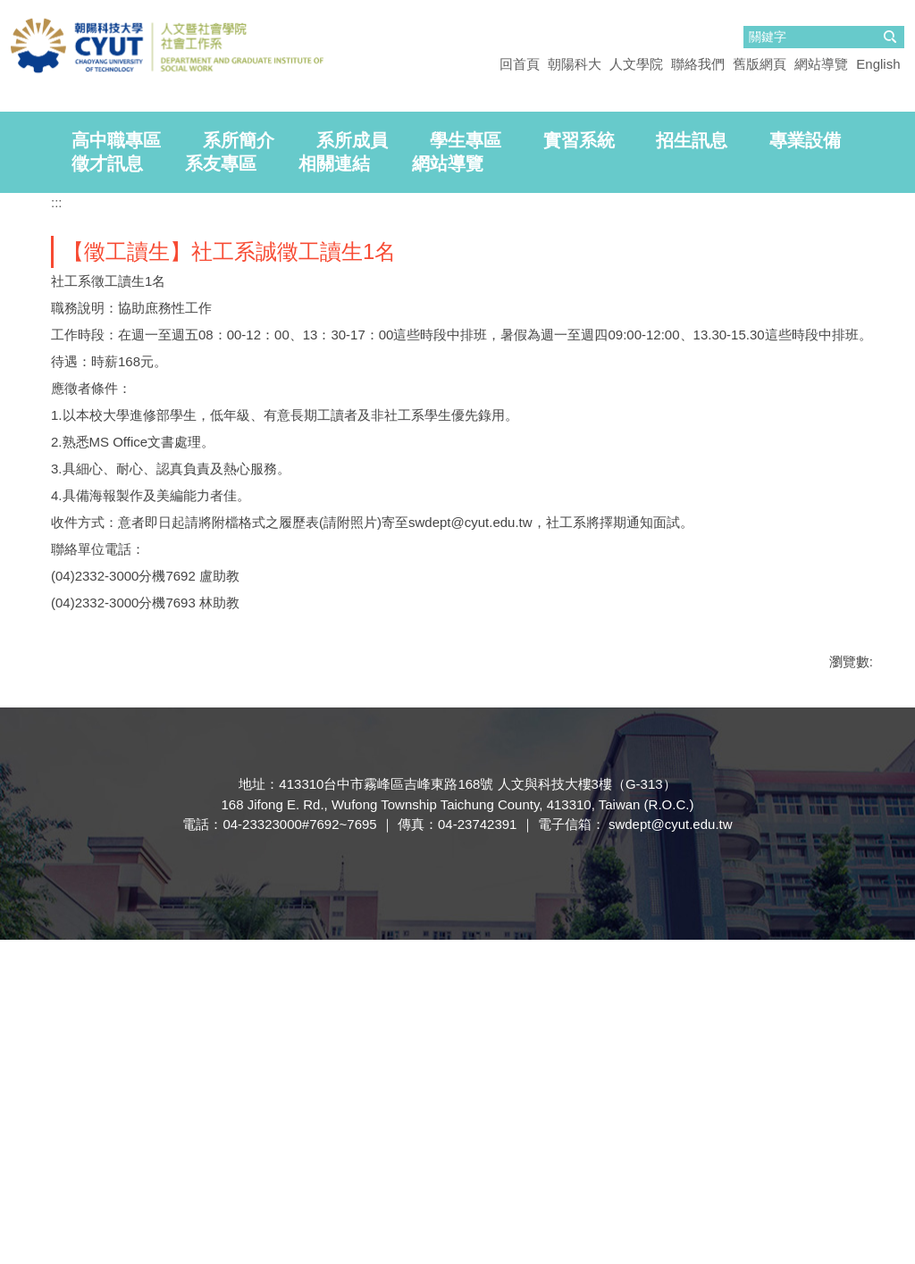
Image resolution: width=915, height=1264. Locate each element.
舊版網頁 (759, 63)
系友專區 (220, 488)
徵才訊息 (107, 488)
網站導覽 (821, 63)
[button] (22, 259)
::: (57, 526)
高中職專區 (116, 464)
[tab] (11, 399)
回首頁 (519, 63)
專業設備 (805, 464)
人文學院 (636, 63)
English (878, 63)
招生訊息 (691, 464)
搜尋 (890, 37)
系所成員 (352, 464)
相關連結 (334, 488)
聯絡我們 (698, 63)
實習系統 (579, 464)
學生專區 (465, 464)
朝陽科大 (574, 63)
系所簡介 (238, 464)
